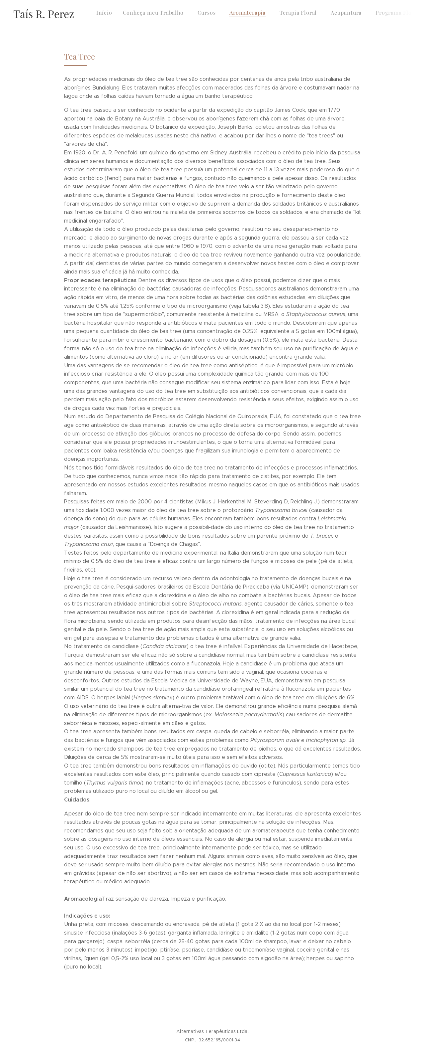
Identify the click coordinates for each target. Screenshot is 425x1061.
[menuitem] (311, 13)
